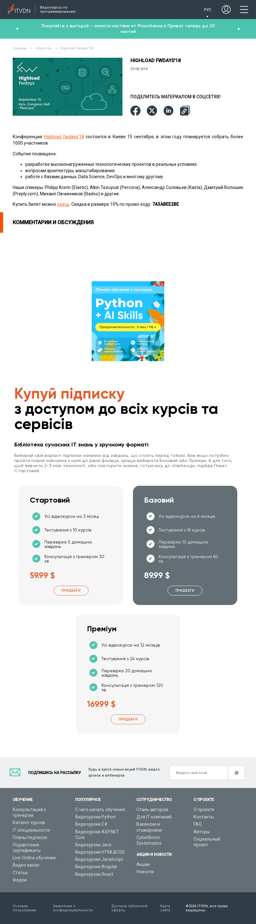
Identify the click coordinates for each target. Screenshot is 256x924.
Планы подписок (30, 837)
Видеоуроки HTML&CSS (100, 852)
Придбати (71, 591)
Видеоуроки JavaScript (99, 859)
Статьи (20, 872)
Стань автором (152, 809)
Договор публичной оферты (129, 908)
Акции (143, 864)
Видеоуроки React (94, 874)
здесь (63, 204)
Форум (20, 879)
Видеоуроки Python (95, 816)
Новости (145, 871)
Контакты (204, 816)
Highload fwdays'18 (64, 136)
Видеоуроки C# (91, 824)
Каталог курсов (29, 822)
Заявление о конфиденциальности (73, 908)
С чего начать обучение (100, 809)
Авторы (202, 831)
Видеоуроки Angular (96, 866)
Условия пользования (24, 908)
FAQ (198, 824)
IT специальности (31, 830)
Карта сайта (165, 908)
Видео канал (26, 865)
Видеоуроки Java (93, 844)
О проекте (204, 809)
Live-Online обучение (34, 857)
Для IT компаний (154, 816)
